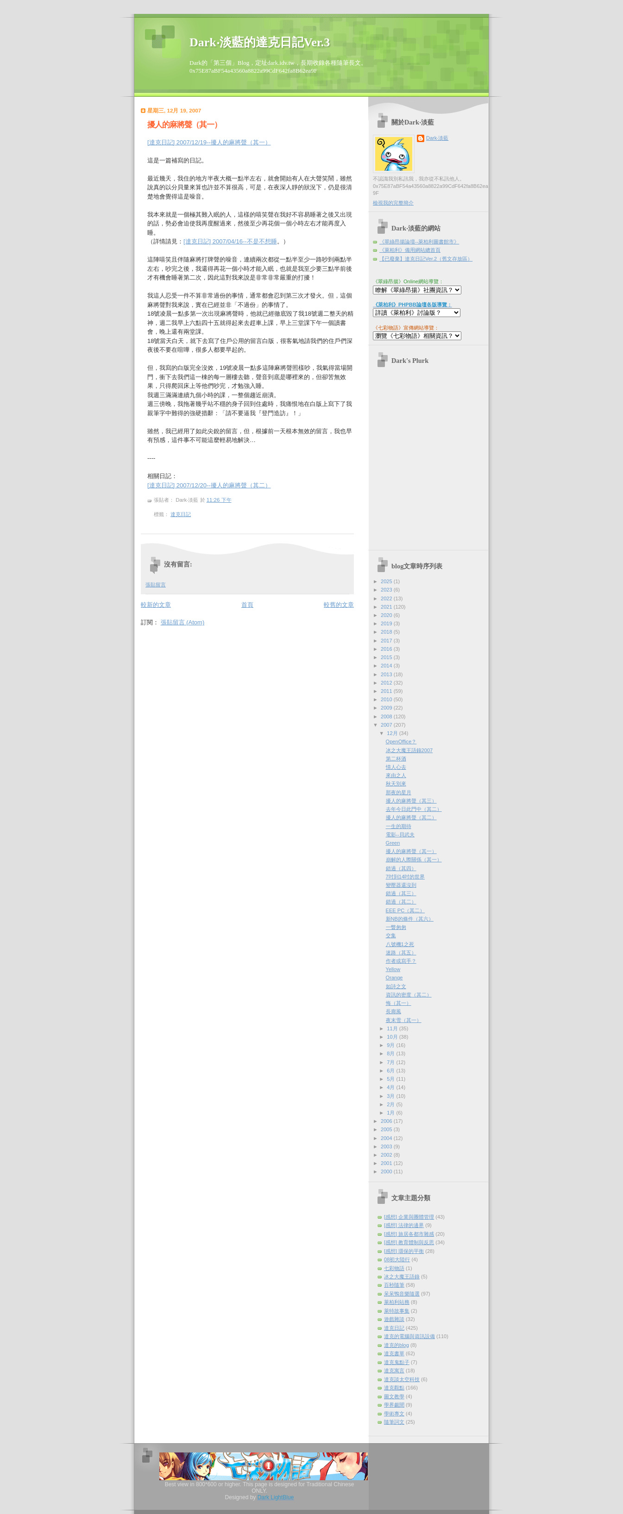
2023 (387, 589)
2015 (387, 657)
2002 (387, 1155)
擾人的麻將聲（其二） (411, 817)
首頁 (247, 604)
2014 (387, 665)
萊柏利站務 (396, 1302)
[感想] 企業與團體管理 (409, 1217)
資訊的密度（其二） (409, 994)
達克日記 (180, 514)
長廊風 (393, 1011)
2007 (387, 725)
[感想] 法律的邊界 (404, 1225)
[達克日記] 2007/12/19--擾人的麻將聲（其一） (209, 142)
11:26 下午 (219, 500)
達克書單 (394, 1353)
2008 (387, 716)
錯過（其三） (401, 893)
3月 (391, 1096)
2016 (387, 649)
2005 (387, 1129)
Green (393, 843)
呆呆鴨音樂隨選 (402, 1293)
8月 (391, 1053)
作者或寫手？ (401, 961)
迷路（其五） (401, 952)
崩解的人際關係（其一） (414, 859)
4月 (391, 1087)
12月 (393, 733)
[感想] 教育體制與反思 (409, 1242)
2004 (387, 1138)
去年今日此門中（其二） (414, 809)
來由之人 (396, 775)
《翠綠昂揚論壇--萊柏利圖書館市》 (419, 241)
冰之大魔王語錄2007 (409, 750)
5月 (391, 1079)
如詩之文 (396, 986)
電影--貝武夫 (400, 834)
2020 (387, 615)
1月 (391, 1112)
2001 (387, 1163)
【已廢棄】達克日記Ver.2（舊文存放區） (425, 259)
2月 (391, 1104)
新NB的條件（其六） (410, 919)
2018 (387, 632)
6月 (391, 1070)
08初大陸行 (397, 1259)
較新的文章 (156, 604)
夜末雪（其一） (404, 1020)
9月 (391, 1045)
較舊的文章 (339, 604)
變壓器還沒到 (401, 885)
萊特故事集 (396, 1311)
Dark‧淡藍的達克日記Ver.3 (259, 42)
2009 (387, 707)
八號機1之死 (400, 944)
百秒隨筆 (394, 1285)
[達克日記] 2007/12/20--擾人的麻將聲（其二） (209, 485)
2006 (387, 1121)
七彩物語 (394, 1268)
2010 (387, 699)
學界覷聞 (394, 1405)
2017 (387, 640)
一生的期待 (398, 826)
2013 (387, 674)
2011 (387, 691)
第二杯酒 (396, 758)
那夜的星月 (398, 792)
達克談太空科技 (402, 1379)
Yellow (393, 969)
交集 (391, 935)
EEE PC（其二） (405, 910)
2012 (387, 682)
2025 (387, 581)
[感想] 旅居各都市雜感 (409, 1234)
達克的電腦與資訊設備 (409, 1336)
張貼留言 (155, 584)
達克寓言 (394, 1370)
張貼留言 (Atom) (183, 622)
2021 (387, 607)
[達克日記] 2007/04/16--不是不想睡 (230, 241)
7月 (391, 1062)
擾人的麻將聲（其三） (411, 801)
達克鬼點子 (396, 1362)
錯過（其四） (401, 868)
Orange (394, 977)
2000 (387, 1171)
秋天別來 (396, 783)
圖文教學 (394, 1396)
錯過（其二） (401, 901)
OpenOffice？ (401, 741)
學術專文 (394, 1413)
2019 (387, 623)
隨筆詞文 (394, 1422)
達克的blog (396, 1345)
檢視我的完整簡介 (393, 203)
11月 (393, 1028)
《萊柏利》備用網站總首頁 (410, 250)
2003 (387, 1146)
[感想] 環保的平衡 (404, 1251)
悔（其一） (398, 1003)
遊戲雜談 (394, 1319)
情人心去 (396, 767)
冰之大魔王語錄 (402, 1276)
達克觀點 (394, 1387)
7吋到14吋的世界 (405, 876)
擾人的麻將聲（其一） (184, 124)
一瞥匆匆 (396, 927)
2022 (387, 598)
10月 (393, 1037)
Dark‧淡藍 (437, 138)
